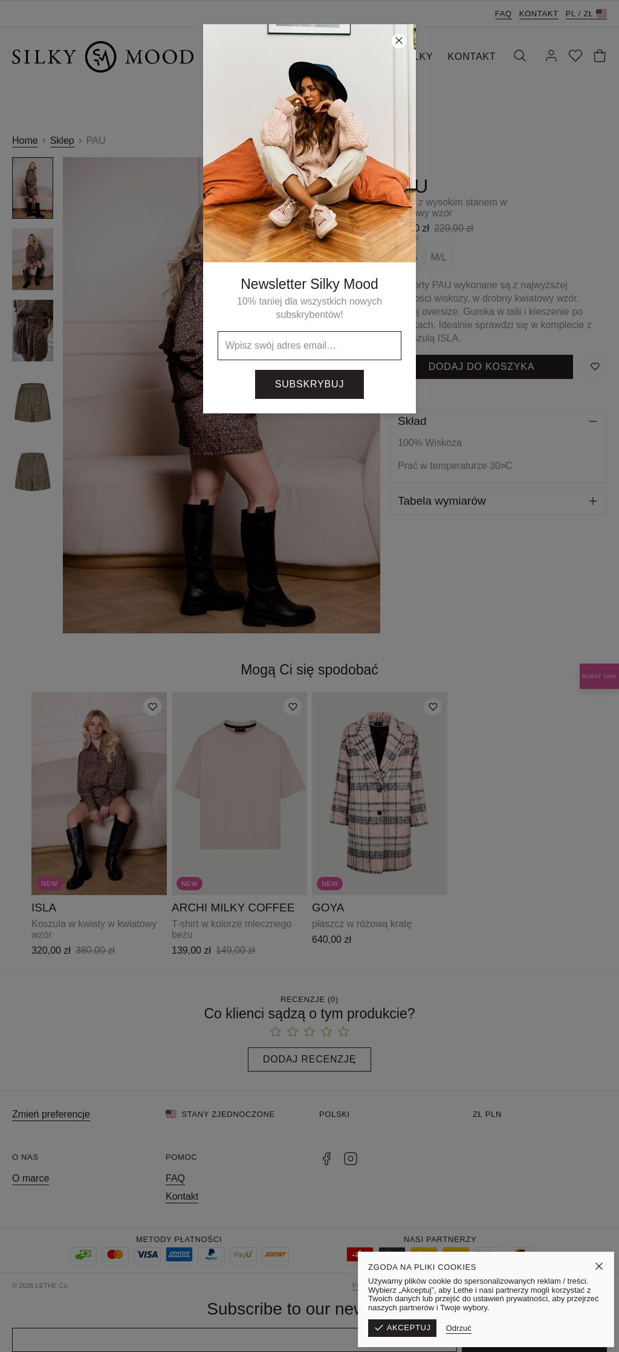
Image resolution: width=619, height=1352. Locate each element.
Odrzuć (536, 1328)
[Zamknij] (399, 41)
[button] (309, 676)
